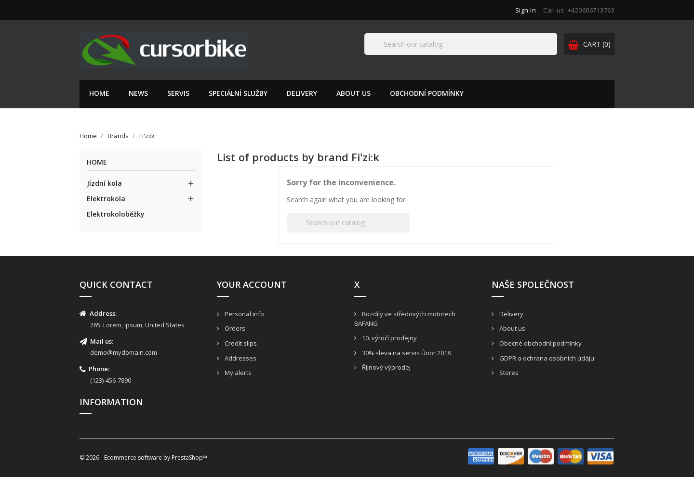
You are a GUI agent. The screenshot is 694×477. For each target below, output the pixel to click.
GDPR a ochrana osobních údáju (546, 358)
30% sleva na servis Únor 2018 (405, 352)
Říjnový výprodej (385, 367)
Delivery (302, 93)
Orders (234, 328)
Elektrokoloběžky (116, 214)
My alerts (237, 372)
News (138, 93)
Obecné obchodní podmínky (540, 343)
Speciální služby (238, 93)
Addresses (239, 358)
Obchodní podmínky (427, 93)
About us (353, 93)
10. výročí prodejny (388, 338)
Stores (508, 372)
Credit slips (240, 343)
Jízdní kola (104, 183)
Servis (178, 93)
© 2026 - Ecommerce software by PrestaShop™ (143, 457)
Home (99, 93)
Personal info (243, 313)
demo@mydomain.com (123, 352)
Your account (252, 284)
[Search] (460, 44)
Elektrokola (106, 198)
